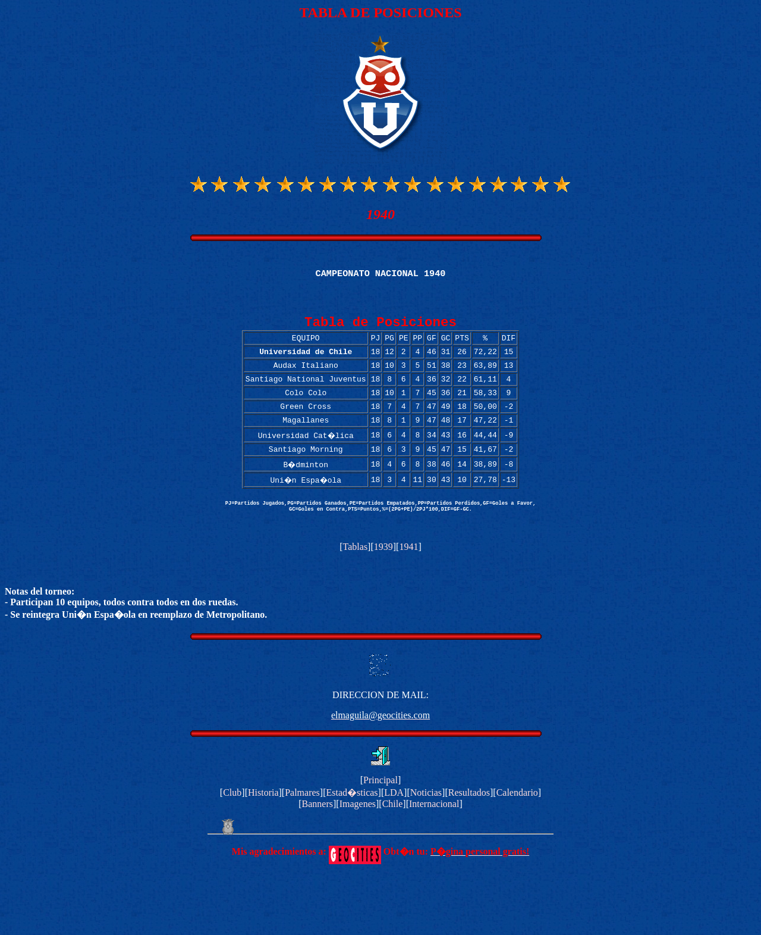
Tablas (355, 576)
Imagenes (357, 833)
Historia (263, 822)
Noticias (426, 822)
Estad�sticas (352, 822)
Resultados (469, 822)
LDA (394, 822)
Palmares (302, 822)
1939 (383, 576)
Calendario (517, 822)
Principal (380, 810)
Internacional (434, 833)
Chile (392, 833)
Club (232, 822)
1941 (408, 576)
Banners (317, 833)
